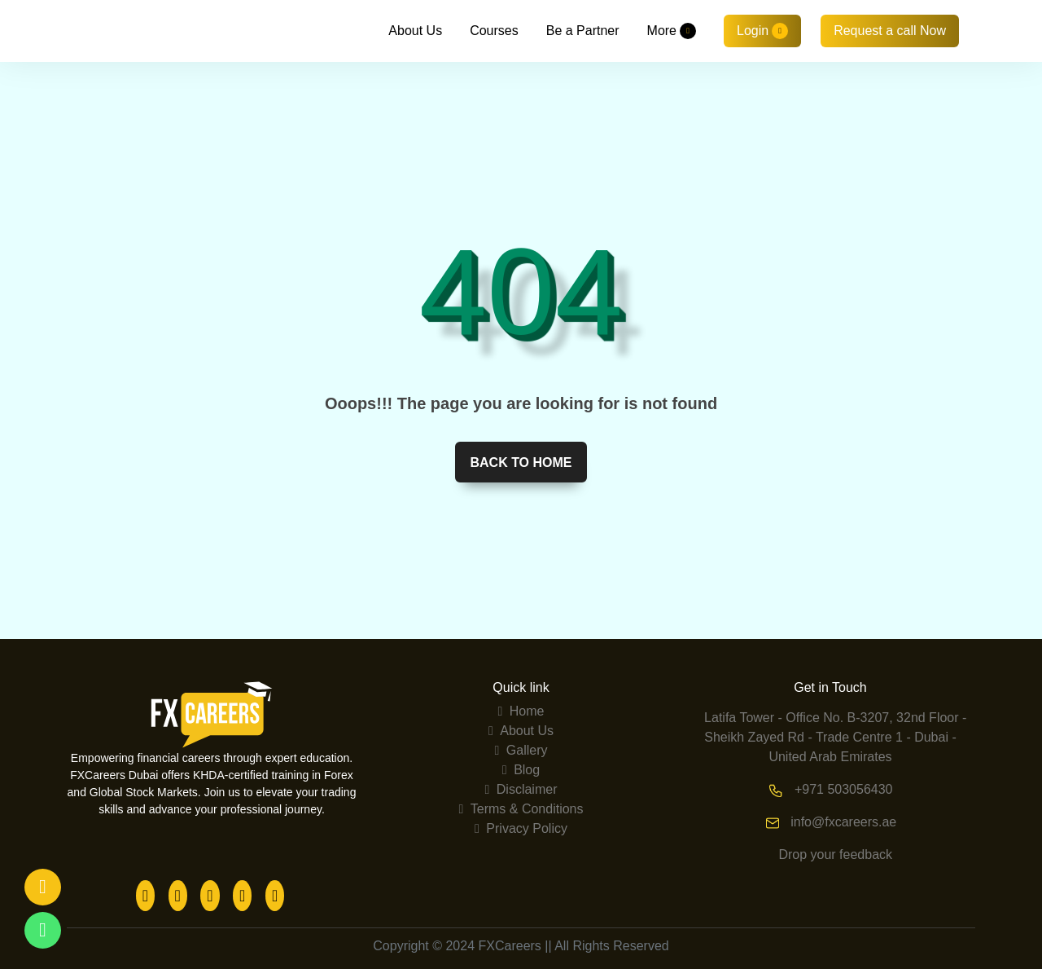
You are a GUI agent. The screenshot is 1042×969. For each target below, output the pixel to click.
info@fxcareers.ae (843, 822)
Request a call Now (890, 30)
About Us (415, 30)
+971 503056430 (844, 789)
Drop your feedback (835, 854)
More (671, 31)
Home (521, 711)
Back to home (520, 462)
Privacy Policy (521, 828)
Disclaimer (521, 789)
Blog (521, 770)
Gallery (521, 750)
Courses (494, 30)
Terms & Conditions (520, 809)
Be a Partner (583, 30)
